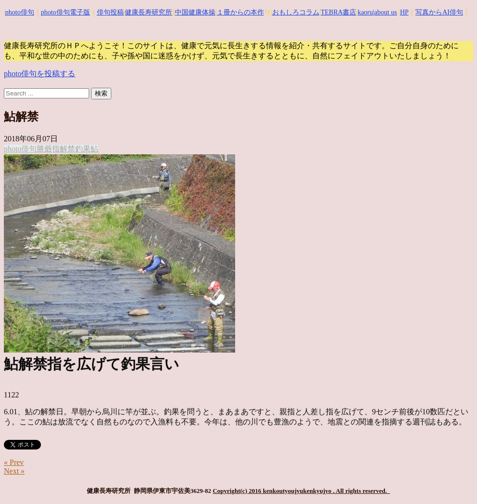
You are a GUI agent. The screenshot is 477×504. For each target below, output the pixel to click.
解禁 (67, 149)
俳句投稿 (110, 12)
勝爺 (44, 149)
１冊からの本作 (240, 12)
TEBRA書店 (338, 12)
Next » (14, 471)
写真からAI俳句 (439, 12)
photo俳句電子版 (65, 12)
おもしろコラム (295, 12)
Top (454, 481)
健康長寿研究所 (148, 12)
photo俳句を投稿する (39, 73)
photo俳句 (19, 12)
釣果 (83, 149)
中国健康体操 (195, 12)
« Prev (14, 462)
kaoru (365, 12)
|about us (385, 12)
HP (404, 12)
